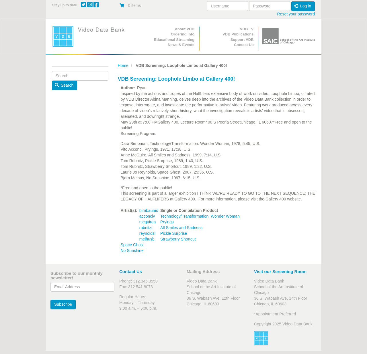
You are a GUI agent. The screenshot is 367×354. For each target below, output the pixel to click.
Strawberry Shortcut (178, 239)
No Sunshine (132, 250)
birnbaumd (148, 210)
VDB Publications (237, 34)
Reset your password (296, 14)
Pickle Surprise (173, 233)
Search (64, 85)
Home (123, 65)
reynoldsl (147, 233)
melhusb (147, 239)
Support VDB (242, 39)
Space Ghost (132, 244)
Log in (302, 6)
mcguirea (147, 222)
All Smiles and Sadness (181, 227)
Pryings (167, 222)
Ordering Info (182, 34)
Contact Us (244, 45)
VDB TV (247, 29)
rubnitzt (146, 227)
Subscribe (63, 304)
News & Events (181, 45)
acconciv (147, 216)
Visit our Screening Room (280, 271)
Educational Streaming (174, 39)
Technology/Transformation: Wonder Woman (200, 216)
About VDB (184, 29)
